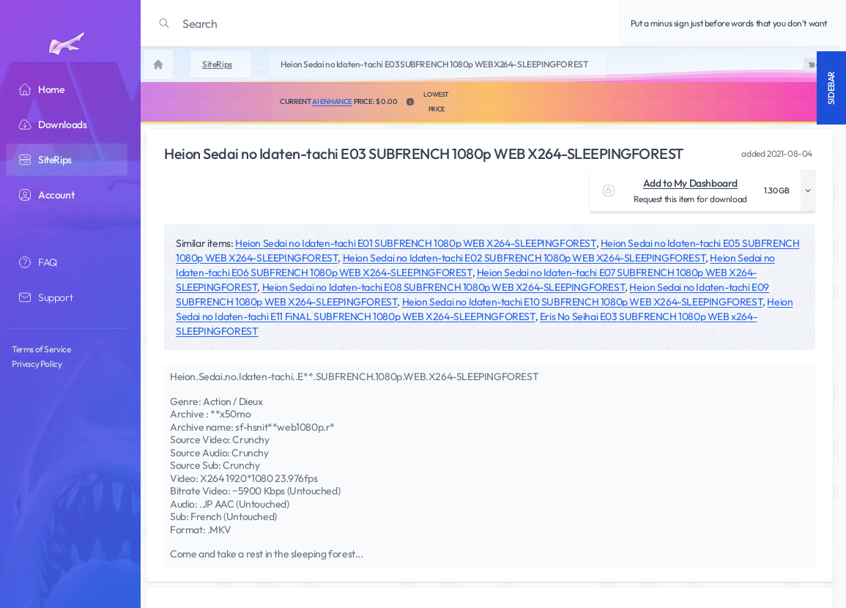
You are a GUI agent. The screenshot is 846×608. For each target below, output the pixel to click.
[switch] (814, 64)
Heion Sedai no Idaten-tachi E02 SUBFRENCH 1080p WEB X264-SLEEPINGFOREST (524, 257)
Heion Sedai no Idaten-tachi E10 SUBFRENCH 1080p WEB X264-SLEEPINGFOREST (582, 301)
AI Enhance (332, 101)
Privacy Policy (37, 363)
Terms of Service (41, 349)
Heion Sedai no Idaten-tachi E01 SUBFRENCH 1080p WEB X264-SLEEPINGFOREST (415, 243)
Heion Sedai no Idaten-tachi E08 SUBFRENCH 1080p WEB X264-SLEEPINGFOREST (444, 287)
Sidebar (830, 88)
